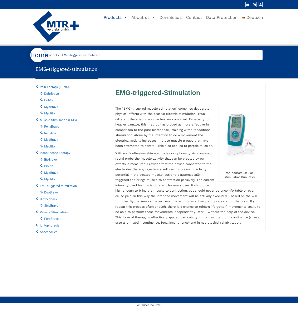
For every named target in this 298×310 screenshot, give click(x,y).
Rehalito (50, 133)
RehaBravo (51, 126)
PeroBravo (51, 219)
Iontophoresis (49, 225)
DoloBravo (51, 94)
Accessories (49, 232)
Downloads (170, 17)
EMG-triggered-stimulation (58, 186)
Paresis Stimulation (54, 212)
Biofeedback (48, 199)
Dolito (48, 100)
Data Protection (222, 17)
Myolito (49, 113)
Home (39, 55)
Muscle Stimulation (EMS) (58, 120)
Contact (194, 17)
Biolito (49, 166)
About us (143, 17)
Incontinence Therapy (55, 153)
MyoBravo (51, 107)
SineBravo (51, 206)
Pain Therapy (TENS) (54, 87)
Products (115, 17)
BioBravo (50, 159)
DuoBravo (51, 192)
